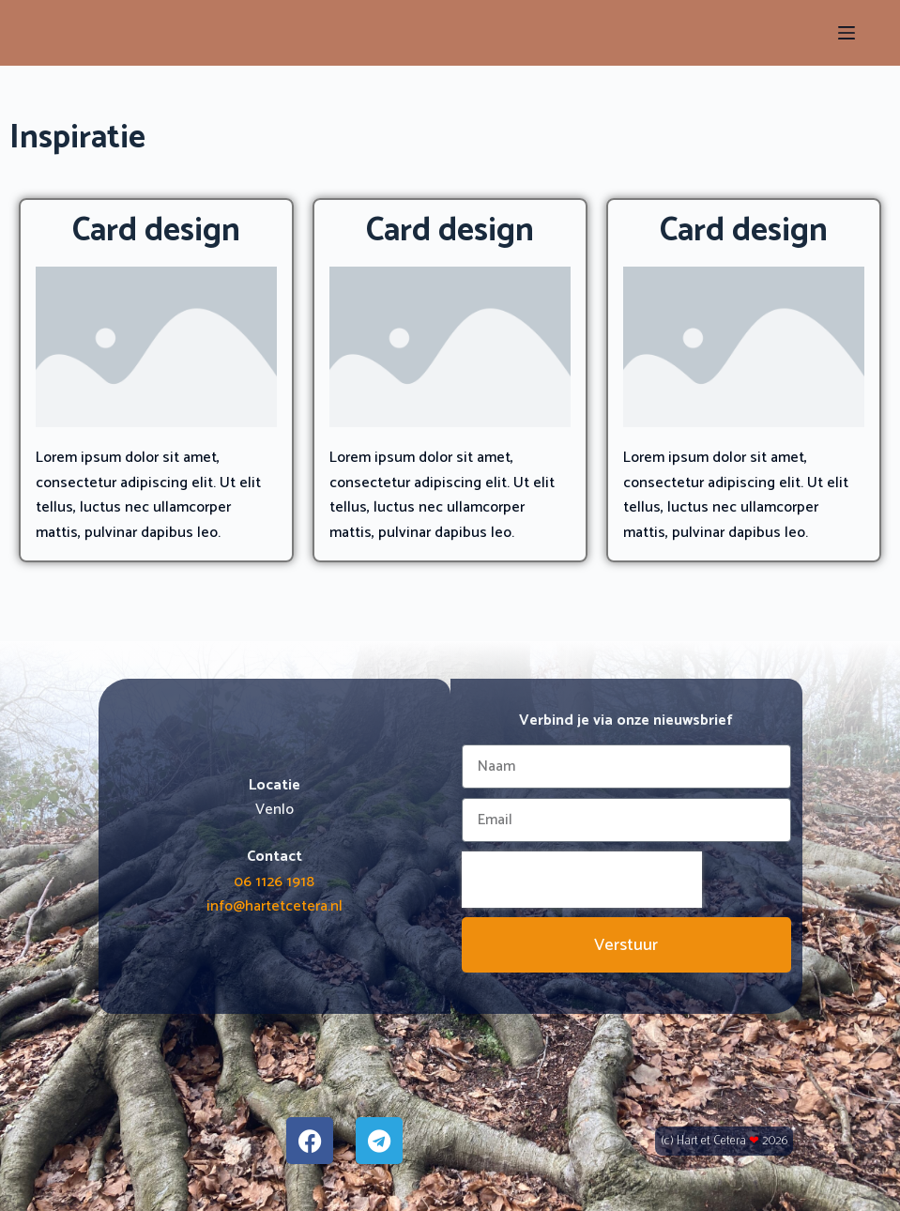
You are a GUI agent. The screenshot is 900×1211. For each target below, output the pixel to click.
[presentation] (582, 879)
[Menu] (846, 32)
